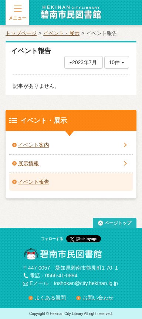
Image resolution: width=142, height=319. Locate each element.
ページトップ (118, 223)
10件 (116, 62)
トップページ (21, 33)
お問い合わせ (98, 298)
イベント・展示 (61, 33)
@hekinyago (86, 239)
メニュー (17, 18)
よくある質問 (50, 298)
